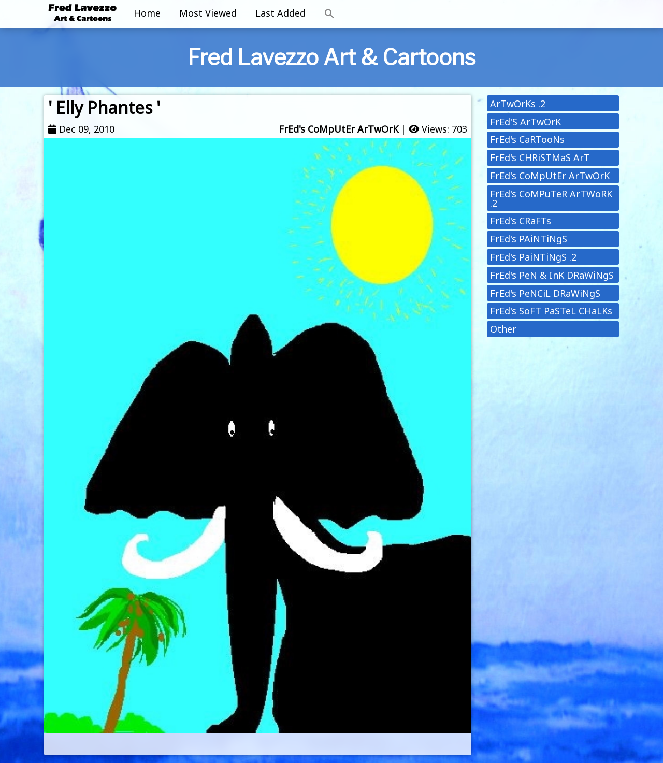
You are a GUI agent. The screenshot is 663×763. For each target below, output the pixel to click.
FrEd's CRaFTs (520, 220)
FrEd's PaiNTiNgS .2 (533, 257)
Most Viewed (208, 13)
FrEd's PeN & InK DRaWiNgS (552, 275)
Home (147, 13)
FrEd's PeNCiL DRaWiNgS (545, 293)
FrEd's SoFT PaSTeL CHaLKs (551, 311)
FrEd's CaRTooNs (527, 139)
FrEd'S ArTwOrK (525, 122)
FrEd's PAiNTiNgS (528, 239)
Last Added (280, 13)
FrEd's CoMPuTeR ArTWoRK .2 (551, 198)
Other (503, 329)
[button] (329, 14)
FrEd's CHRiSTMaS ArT (540, 157)
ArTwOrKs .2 (517, 103)
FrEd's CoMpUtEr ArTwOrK (338, 129)
